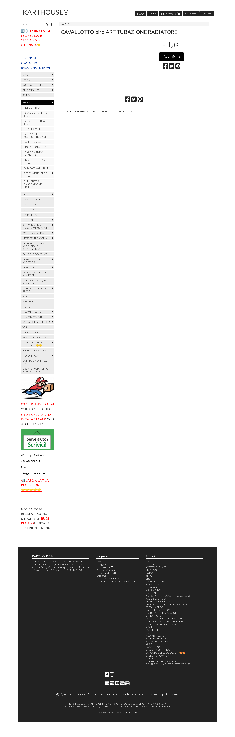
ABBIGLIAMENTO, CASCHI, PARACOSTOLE (35, 226)
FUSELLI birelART (33, 141)
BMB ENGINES (30, 90)
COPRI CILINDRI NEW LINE (34, 362)
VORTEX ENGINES (32, 84)
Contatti (207, 13)
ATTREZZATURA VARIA (34, 238)
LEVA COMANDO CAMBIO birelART (33, 153)
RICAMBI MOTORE (32, 316)
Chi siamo (190, 13)
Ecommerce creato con (117, 712)
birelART (65, 24)
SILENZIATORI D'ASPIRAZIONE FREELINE (33, 184)
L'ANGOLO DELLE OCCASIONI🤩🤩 (32, 344)
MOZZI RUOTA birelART (36, 147)
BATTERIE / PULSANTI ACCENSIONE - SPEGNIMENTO (34, 246)
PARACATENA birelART (36, 168)
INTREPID (28, 209)
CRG (24, 194)
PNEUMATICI (29, 301)
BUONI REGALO (31, 332)
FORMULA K (29, 204)
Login (152, 13)
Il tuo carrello (170, 13)
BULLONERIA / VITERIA (35, 350)
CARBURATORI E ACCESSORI (31, 261)
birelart (130, 111)
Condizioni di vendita (106, 572)
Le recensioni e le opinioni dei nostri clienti (117, 581)
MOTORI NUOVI (31, 355)
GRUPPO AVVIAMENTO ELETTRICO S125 (35, 370)
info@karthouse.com (159, 706)
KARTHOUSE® (46, 12)
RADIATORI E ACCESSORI (36, 321)
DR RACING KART (32, 199)
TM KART (27, 79)
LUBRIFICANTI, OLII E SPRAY (34, 290)
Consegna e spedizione (108, 578)
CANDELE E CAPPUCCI (35, 254)
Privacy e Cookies (105, 570)
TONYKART (28, 219)
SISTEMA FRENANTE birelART (35, 174)
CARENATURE (30, 267)
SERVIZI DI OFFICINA (34, 337)
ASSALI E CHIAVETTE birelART (35, 114)
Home (140, 13)
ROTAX (26, 95)
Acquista (171, 56)
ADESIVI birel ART (33, 107)
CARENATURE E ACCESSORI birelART (35, 135)
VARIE (25, 327)
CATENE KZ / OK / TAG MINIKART (34, 274)
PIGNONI (27, 306)
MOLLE (26, 296)
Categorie (101, 564)
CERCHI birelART (33, 128)
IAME (25, 74)
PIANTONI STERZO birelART (34, 161)
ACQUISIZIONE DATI (34, 232)
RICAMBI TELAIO (31, 311)
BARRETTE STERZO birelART (34, 122)
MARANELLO (29, 214)
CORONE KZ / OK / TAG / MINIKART (36, 282)
